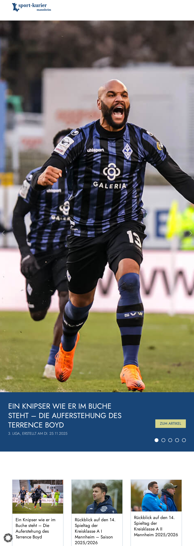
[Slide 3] (170, 440)
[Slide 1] (156, 440)
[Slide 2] (163, 440)
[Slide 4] (177, 440)
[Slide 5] (184, 440)
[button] (8, 538)
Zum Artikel (170, 423)
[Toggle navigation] (176, 7)
